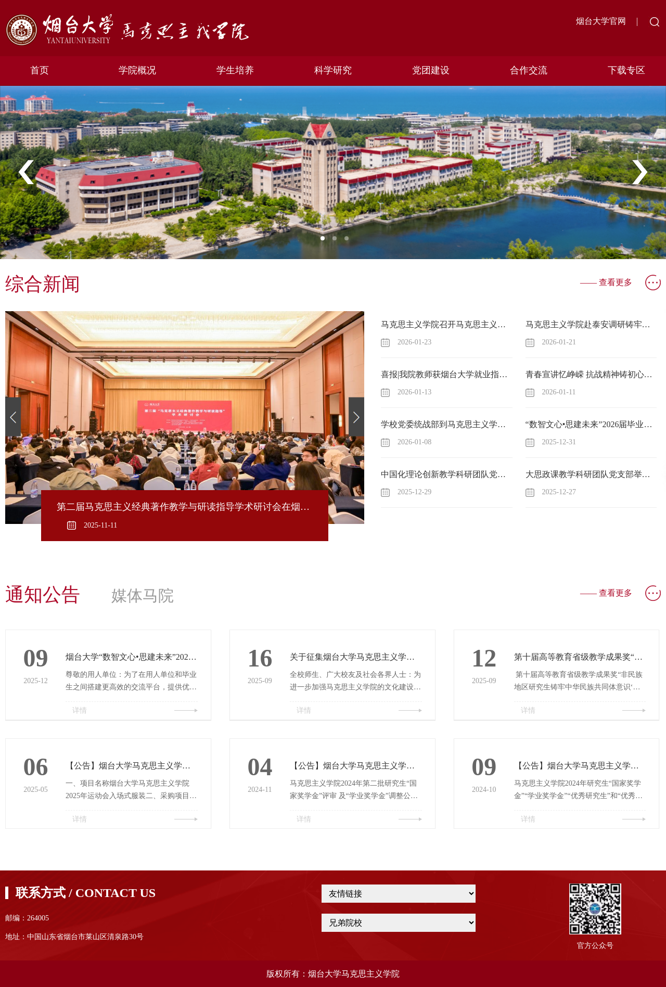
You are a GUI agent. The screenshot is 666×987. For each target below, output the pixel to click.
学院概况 (137, 70)
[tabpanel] (333, 172)
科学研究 (333, 70)
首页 (39, 70)
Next (639, 173)
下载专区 (626, 70)
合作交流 (528, 70)
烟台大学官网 (601, 21)
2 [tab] (337, 241)
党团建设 (431, 70)
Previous (26, 173)
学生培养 (235, 70)
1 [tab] (326, 241)
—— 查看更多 (606, 282)
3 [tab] (349, 241)
